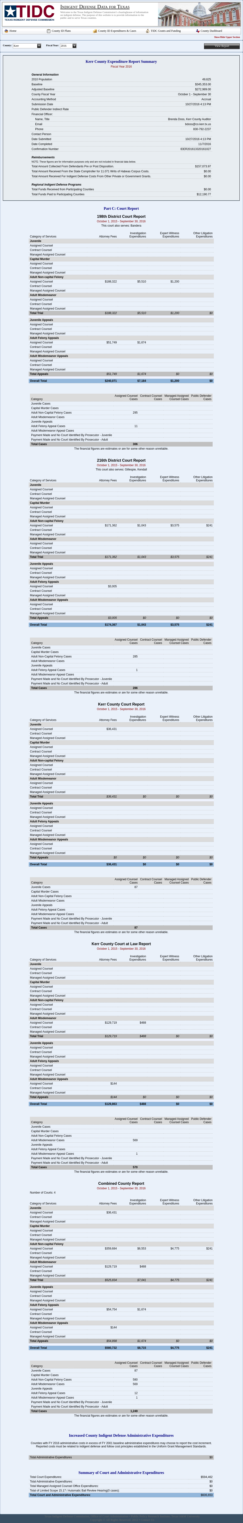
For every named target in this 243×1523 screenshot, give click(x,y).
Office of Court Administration (109, 1516)
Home (12, 30)
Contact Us (147, 1520)
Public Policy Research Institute (150, 1516)
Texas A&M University (185, 1516)
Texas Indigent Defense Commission (66, 1516)
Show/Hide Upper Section (227, 37)
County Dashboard (211, 30)
